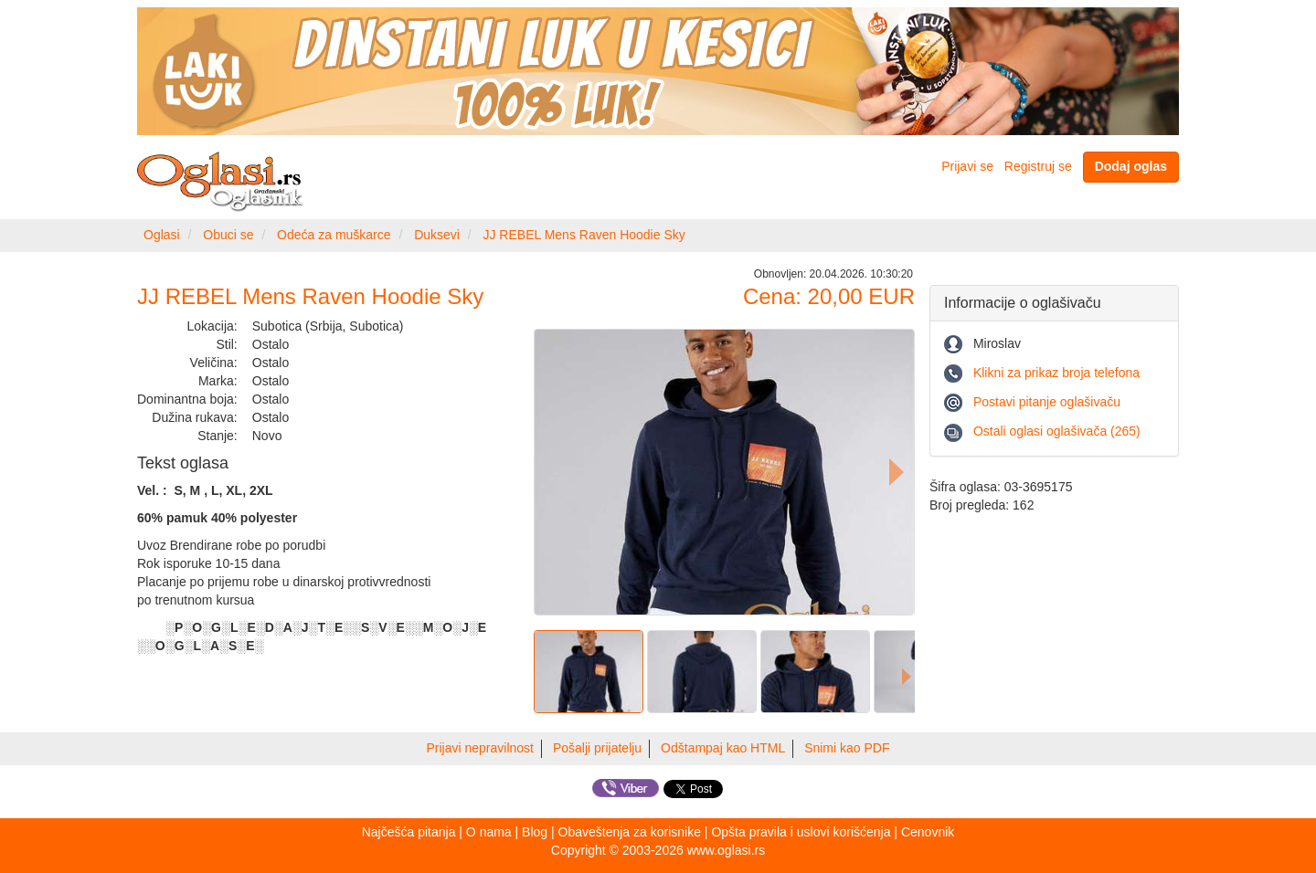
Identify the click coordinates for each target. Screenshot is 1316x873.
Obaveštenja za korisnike (629, 832)
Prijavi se (967, 166)
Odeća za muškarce (334, 234)
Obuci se (228, 234)
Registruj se (1038, 166)
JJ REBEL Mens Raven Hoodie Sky (584, 234)
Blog (534, 832)
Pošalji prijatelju (597, 748)
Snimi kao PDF (846, 748)
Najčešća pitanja (409, 832)
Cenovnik (927, 832)
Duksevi (437, 234)
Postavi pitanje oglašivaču (1046, 401)
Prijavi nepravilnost (481, 748)
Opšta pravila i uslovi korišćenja (800, 832)
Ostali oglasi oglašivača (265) (1057, 431)
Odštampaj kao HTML (723, 748)
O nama (489, 832)
